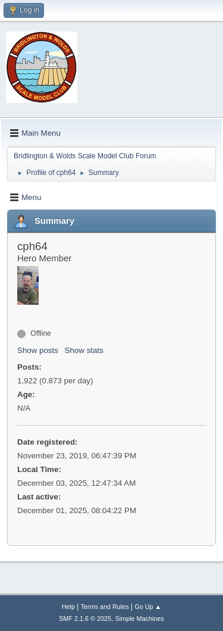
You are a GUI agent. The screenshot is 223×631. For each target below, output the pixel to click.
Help (68, 606)
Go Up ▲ (147, 606)
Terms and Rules (105, 606)
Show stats (84, 350)
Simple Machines (139, 618)
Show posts (37, 350)
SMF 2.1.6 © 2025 (85, 618)
